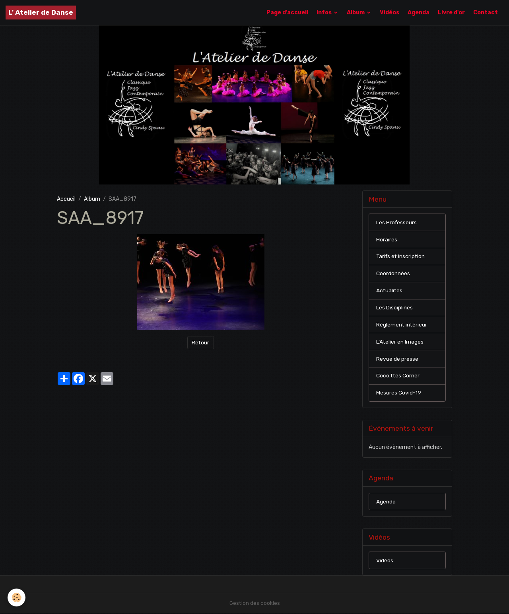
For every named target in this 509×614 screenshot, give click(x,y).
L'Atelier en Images (400, 342)
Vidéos (389, 12)
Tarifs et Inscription (401, 256)
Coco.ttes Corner (398, 376)
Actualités (389, 291)
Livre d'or (451, 12)
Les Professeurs (397, 222)
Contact (485, 12)
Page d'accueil (287, 12)
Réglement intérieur (402, 325)
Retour (201, 342)
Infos (325, 12)
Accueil (66, 199)
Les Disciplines (394, 308)
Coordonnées (393, 273)
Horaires (386, 239)
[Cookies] (17, 597)
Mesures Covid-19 (398, 393)
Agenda (418, 12)
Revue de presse (397, 359)
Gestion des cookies (254, 603)
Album (356, 12)
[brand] (41, 12)
